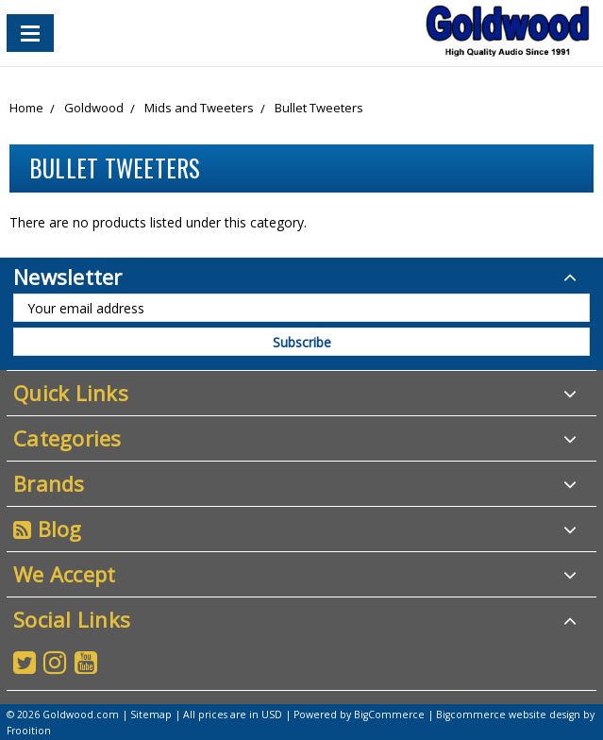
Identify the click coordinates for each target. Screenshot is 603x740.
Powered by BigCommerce (359, 714)
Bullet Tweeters (319, 107)
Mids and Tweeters (199, 107)
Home (26, 107)
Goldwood (94, 107)
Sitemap (151, 714)
